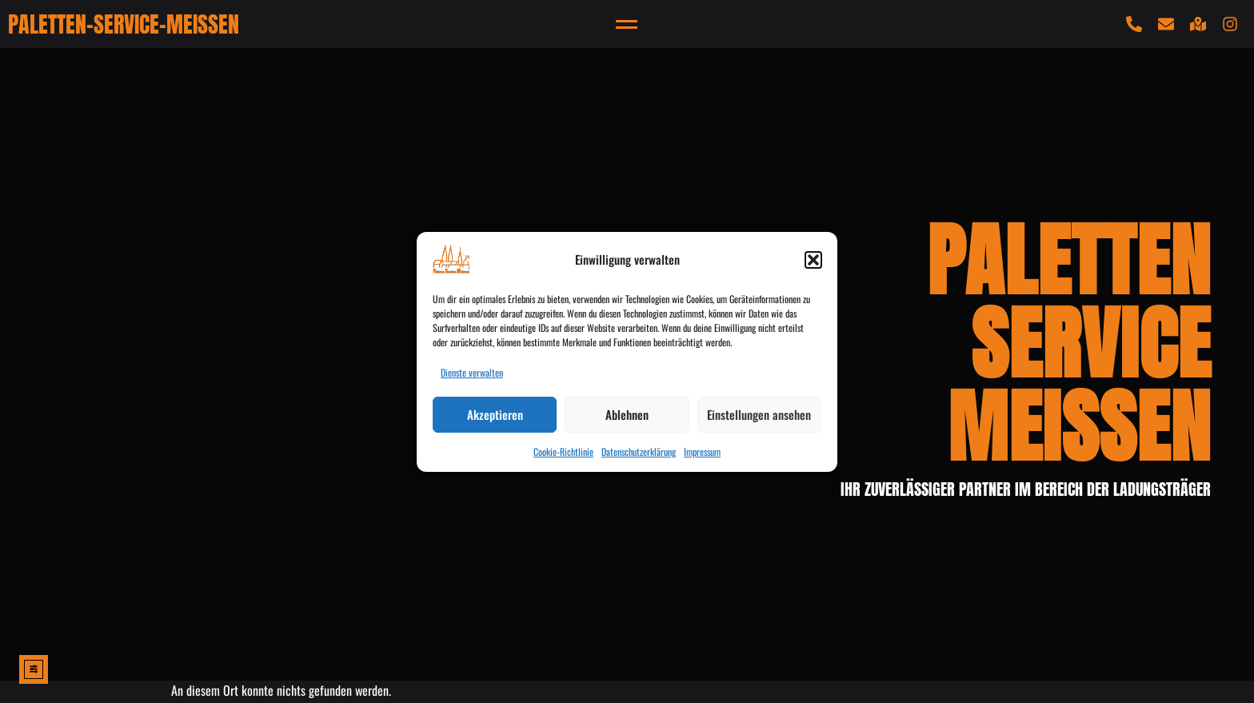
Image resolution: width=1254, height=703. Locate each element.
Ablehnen (627, 414)
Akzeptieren (495, 414)
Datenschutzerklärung (638, 451)
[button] (813, 260)
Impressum (702, 451)
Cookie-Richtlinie (563, 451)
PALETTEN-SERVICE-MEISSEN (123, 24)
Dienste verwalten (472, 372)
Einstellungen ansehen (759, 414)
